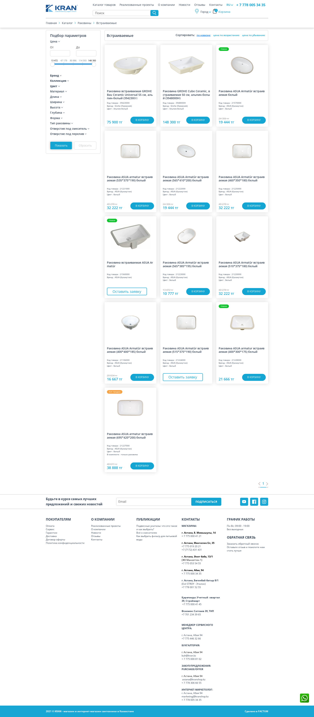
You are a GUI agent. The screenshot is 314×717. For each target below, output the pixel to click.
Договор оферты (55, 539)
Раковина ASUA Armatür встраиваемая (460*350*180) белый (242, 178)
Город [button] (204, 11)
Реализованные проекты (137, 5)
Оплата (50, 526)
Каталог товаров (104, 5)
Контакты (215, 5)
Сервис (50, 529)
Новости (184, 5)
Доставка (51, 536)
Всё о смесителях (146, 532)
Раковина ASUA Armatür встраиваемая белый (242, 92)
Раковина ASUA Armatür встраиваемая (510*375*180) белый (242, 264)
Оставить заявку (127, 291)
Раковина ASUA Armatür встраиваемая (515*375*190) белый (186, 350)
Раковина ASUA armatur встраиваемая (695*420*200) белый (130, 435)
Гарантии (51, 532)
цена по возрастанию (226, 35)
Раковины (84, 23)
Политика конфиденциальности (65, 543)
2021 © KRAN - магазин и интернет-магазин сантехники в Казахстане (90, 711)
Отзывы (199, 5)
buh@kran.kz (189, 655)
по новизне (203, 35)
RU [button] (228, 4)
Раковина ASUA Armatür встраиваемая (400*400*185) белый (130, 350)
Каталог (67, 23)
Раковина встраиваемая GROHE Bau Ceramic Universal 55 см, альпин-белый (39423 (130, 94)
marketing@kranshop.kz (195, 696)
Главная (51, 23)
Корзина (222, 11)
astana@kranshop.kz (193, 679)
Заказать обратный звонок (243, 543)
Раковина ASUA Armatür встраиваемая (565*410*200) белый (186, 178)
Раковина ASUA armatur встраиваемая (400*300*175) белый (241, 350)
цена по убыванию (253, 35)
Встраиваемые (106, 23)
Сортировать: (185, 35)
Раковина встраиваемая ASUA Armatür (130, 264)
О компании (166, 5)
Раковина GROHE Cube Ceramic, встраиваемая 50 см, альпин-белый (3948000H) (186, 94)
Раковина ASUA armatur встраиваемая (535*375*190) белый (130, 178)
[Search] (122, 13)
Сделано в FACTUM (256, 711)
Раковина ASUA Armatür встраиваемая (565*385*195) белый (186, 264)
